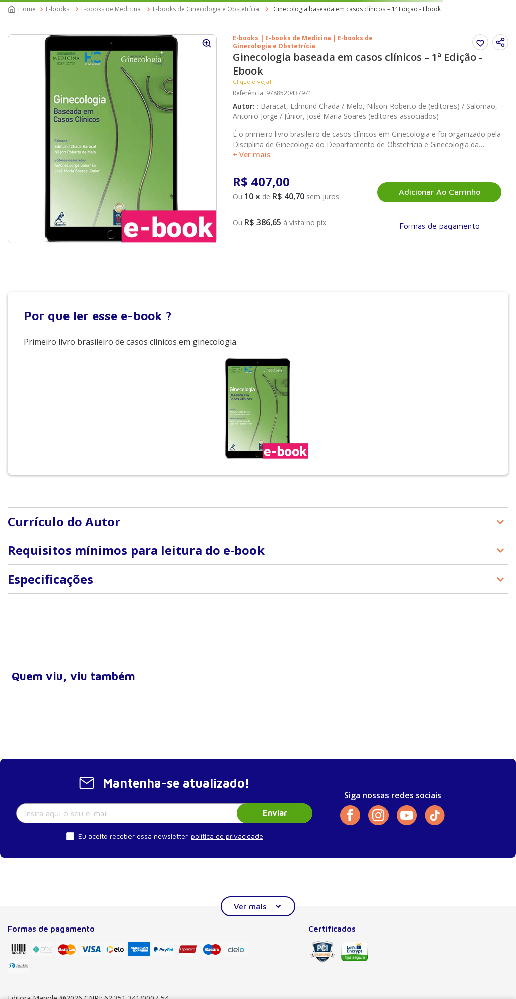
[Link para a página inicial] (23, 9)
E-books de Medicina (111, 9)
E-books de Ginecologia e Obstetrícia (206, 9)
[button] (500, 42)
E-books (57, 9)
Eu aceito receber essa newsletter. (133, 836)
